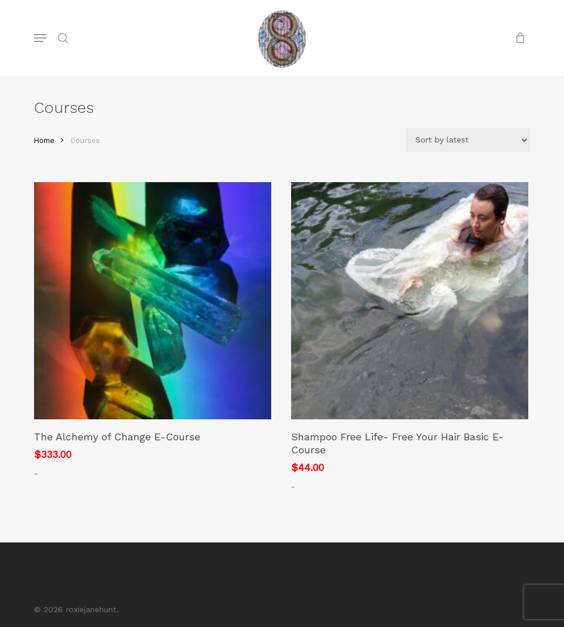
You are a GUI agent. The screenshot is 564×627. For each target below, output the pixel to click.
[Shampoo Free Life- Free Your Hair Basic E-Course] (409, 300)
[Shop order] (468, 140)
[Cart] (517, 38)
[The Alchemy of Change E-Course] (152, 300)
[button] (40, 38)
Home (44, 140)
